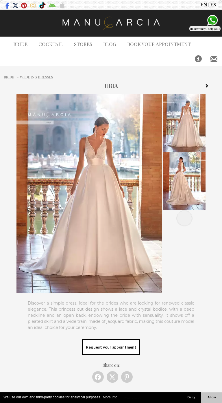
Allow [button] (212, 397)
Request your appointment (111, 347)
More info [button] (110, 397)
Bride (9, 77)
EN (203, 4)
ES (213, 4)
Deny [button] (191, 397)
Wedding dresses (36, 77)
